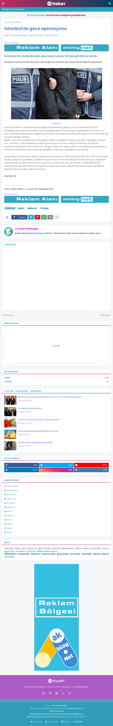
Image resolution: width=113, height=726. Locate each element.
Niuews (33, 708)
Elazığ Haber (11, 490)
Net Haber (10, 494)
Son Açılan (21, 391)
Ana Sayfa (9, 22)
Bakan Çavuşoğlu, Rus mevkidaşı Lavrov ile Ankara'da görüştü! (49, 397)
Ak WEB (56, 345)
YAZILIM (56, 381)
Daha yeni (8, 315)
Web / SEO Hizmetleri (13, 9)
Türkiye (44, 208)
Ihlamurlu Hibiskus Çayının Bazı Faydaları (39, 419)
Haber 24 (9, 507)
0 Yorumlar (53, 35)
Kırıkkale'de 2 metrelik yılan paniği (35, 442)
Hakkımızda (51, 721)
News (57, 708)
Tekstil (48, 714)
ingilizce (29, 700)
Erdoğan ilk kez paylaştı (30, 408)
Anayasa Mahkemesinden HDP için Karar (38, 431)
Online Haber (11, 486)
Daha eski (104, 315)
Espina (64, 708)
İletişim (65, 721)
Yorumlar (35, 391)
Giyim (52, 711)
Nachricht (42, 708)
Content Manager (27, 228)
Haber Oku (10, 498)
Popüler (8, 391)
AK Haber (9, 503)
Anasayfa (36, 721)
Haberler (32, 208)
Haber (18, 22)
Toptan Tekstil (50, 716)
